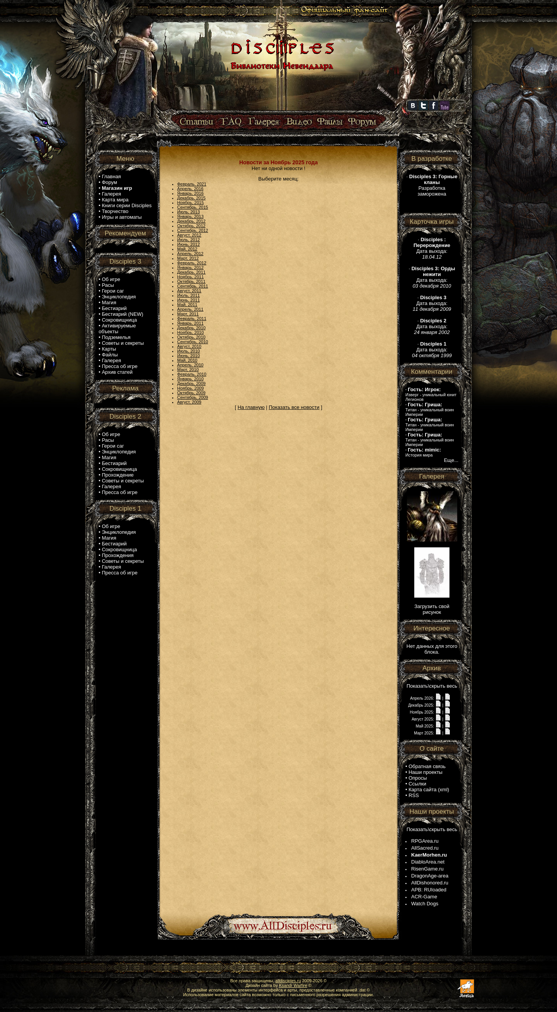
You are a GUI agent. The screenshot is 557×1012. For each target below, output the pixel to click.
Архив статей (117, 372)
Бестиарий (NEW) (122, 314)
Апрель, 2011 (190, 309)
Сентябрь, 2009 (192, 397)
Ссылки (417, 784)
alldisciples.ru (288, 980)
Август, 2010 (189, 346)
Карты (109, 349)
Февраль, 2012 (191, 263)
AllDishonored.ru (429, 883)
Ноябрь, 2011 (190, 276)
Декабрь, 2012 (191, 221)
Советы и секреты (123, 343)
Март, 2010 (188, 369)
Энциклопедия (119, 297)
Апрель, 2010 (190, 365)
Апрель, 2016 (190, 188)
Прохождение (117, 475)
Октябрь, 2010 (191, 337)
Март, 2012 (188, 258)
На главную (251, 407)
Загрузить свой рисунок (431, 609)
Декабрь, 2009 (191, 383)
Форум (109, 182)
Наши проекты (425, 772)
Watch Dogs (424, 903)
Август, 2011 (189, 290)
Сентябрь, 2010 (192, 341)
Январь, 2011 (190, 323)
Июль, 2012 (188, 239)
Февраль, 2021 (191, 184)
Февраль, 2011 (191, 318)
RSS (413, 795)
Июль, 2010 (188, 351)
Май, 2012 (187, 249)
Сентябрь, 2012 (192, 230)
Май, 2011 (187, 304)
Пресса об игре (119, 366)
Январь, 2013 (190, 216)
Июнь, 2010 (188, 355)
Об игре (111, 279)
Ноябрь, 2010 (190, 332)
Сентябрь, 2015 (192, 207)
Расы (108, 285)
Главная (111, 176)
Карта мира (115, 200)
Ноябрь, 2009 (190, 388)
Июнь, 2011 (188, 300)
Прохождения (117, 555)
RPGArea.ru (425, 841)
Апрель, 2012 (190, 253)
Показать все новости (294, 407)
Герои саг (113, 291)
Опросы (417, 778)
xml (444, 789)
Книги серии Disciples (127, 205)
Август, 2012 (189, 235)
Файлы (110, 355)
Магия (109, 302)
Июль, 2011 (188, 295)
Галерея (111, 194)
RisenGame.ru (427, 869)
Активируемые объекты (117, 328)
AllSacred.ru (425, 848)
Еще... (451, 460)
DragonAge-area (429, 876)
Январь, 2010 (190, 379)
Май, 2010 (187, 360)
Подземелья (116, 337)
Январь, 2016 (190, 193)
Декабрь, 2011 (191, 272)
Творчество (115, 211)
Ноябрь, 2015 (190, 202)
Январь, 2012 (190, 267)
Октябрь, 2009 (191, 392)
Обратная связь (427, 766)
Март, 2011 (188, 314)
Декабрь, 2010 (191, 327)
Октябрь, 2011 (191, 281)
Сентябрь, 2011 (192, 286)
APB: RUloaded (428, 890)
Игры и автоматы (122, 217)
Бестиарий (114, 308)
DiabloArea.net (427, 862)
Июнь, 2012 (188, 244)
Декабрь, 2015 (191, 198)
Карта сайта (422, 789)
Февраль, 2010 (191, 374)
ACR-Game (424, 897)
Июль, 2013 (188, 212)
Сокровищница (119, 320)
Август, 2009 (189, 402)
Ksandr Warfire (293, 985)
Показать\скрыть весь (432, 686)
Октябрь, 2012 (191, 225)
